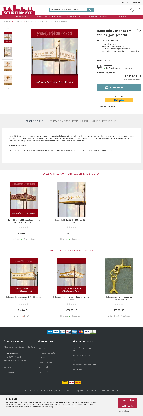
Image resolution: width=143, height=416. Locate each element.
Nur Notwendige (127, 406)
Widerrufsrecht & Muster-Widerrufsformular (82, 349)
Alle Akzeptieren (127, 400)
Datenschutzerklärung (45, 407)
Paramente (37, 16)
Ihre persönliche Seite (46, 353)
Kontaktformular (9, 372)
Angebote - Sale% (45, 372)
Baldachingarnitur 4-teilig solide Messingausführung (119, 298)
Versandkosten (85, 390)
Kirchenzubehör (72, 16)
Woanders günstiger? (108, 106)
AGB (74, 360)
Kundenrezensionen (104, 121)
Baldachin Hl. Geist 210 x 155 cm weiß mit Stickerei (71, 221)
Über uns (123, 16)
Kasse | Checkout (45, 362)
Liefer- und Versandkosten (83, 355)
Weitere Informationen (128, 411)
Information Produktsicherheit (67, 121)
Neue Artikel (43, 367)
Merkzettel (8, 367)
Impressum (77, 369)
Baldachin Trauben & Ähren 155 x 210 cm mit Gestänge (71, 298)
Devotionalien (90, 16)
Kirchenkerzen (22, 16)
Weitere (103, 16)
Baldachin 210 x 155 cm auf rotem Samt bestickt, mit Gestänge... (24, 221)
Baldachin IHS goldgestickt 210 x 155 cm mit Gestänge (23, 298)
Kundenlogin (136, 2)
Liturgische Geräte (53, 16)
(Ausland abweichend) (125, 68)
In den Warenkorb (116, 87)
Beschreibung (34, 121)
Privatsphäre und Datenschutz (84, 365)
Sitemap (41, 357)
